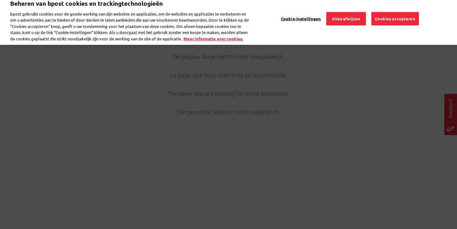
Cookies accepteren (395, 11)
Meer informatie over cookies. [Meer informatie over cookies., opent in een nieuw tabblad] (213, 32)
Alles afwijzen (346, 11)
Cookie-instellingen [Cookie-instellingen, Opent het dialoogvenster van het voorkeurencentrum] (301, 11)
